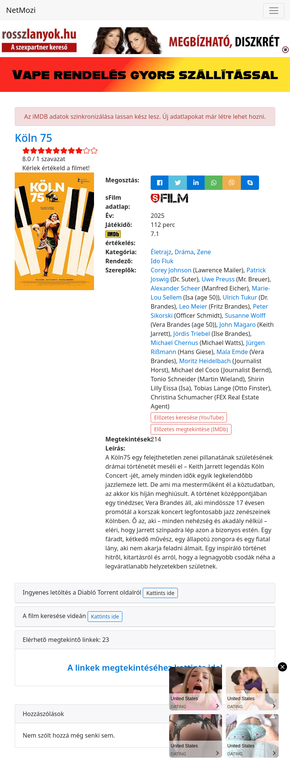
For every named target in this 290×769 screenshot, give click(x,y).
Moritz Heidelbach (205, 361)
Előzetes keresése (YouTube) (189, 417)
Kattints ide (160, 593)
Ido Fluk (162, 261)
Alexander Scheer (175, 288)
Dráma (184, 252)
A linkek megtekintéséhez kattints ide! (144, 667)
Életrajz (161, 252)
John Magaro (237, 324)
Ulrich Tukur (240, 297)
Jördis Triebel (191, 333)
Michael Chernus (174, 343)
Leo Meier (193, 306)
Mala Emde (232, 352)
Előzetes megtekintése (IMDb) (191, 429)
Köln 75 (33, 137)
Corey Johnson (171, 270)
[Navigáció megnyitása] (273, 10)
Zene (204, 252)
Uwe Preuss (218, 279)
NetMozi (20, 10)
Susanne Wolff (245, 315)
